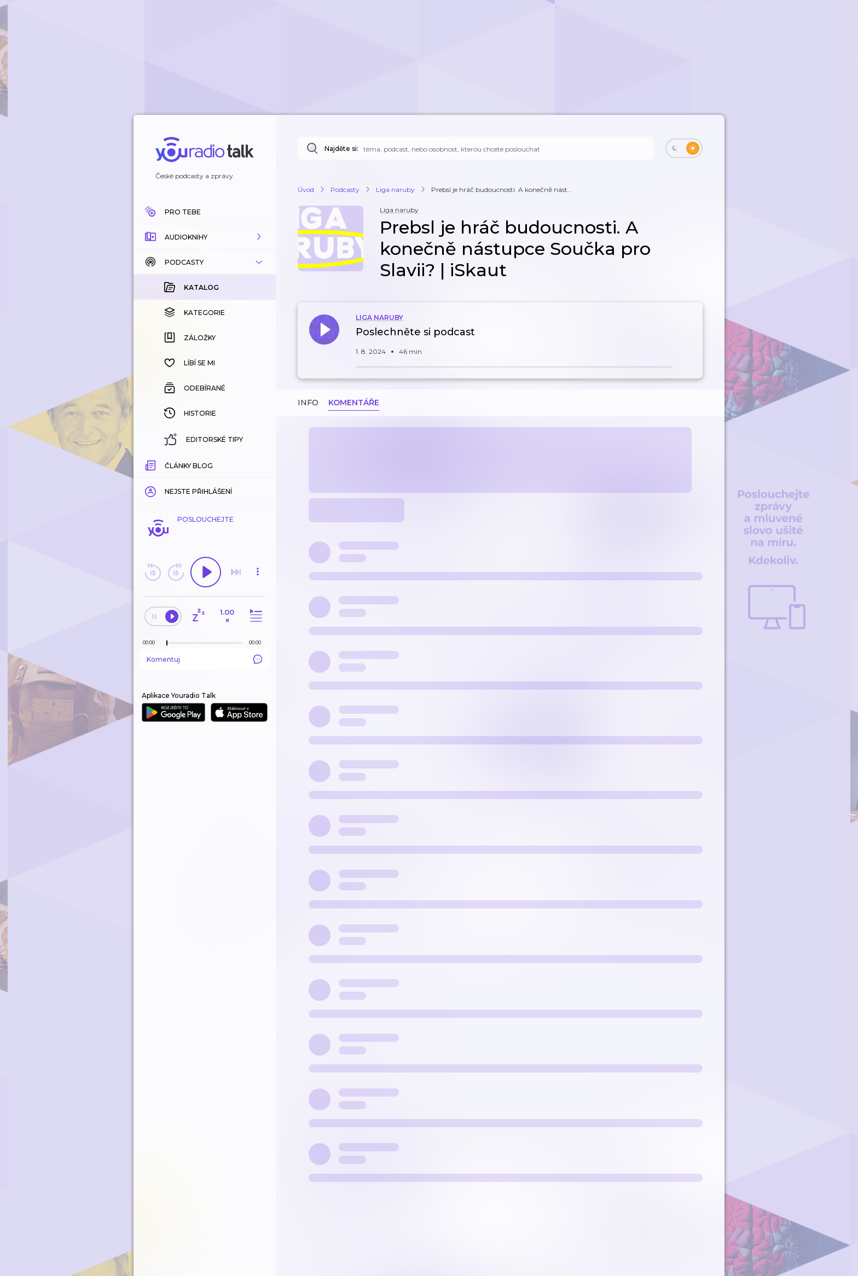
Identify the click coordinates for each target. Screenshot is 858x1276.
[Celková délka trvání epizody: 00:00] (257, 642)
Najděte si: (341, 148)
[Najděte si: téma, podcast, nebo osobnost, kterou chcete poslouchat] (475, 148)
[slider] (167, 643)
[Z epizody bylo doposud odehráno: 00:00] (151, 642)
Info (308, 402)
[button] (205, 236)
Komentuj (205, 659)
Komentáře (353, 402)
